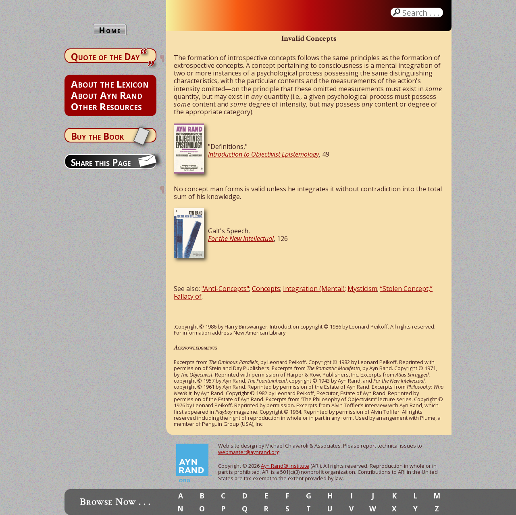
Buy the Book (97, 136)
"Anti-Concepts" (225, 288)
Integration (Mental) (314, 288)
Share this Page (101, 162)
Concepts (266, 288)
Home (110, 30)
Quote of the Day (105, 56)
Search (421, 12)
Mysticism (362, 288)
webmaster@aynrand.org (248, 452)
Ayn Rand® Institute (285, 465)
